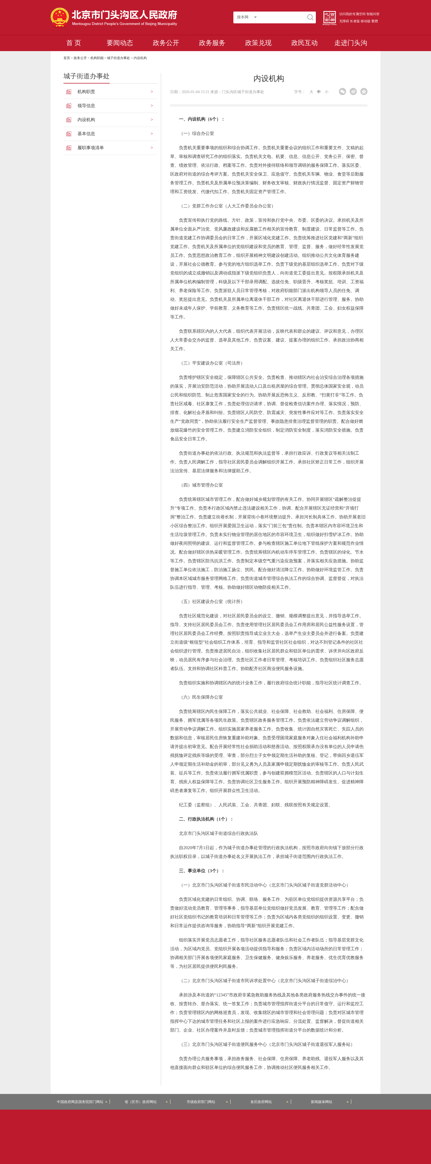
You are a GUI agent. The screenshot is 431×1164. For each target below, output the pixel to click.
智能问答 (373, 14)
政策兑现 (258, 42)
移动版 (366, 21)
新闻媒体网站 (330, 1102)
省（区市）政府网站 (146, 1102)
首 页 (73, 42)
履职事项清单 (91, 147)
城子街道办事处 (118, 58)
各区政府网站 (269, 1102)
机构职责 (86, 91)
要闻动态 (120, 42)
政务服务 (212, 42)
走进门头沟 (350, 42)
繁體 (374, 21)
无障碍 (344, 21)
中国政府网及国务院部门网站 (82, 1102)
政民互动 (304, 42)
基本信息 (86, 133)
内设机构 (86, 119)
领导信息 (86, 105)
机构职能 (97, 58)
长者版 (355, 21)
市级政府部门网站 (207, 1102)
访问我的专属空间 (352, 14)
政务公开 (166, 42)
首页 (66, 58)
